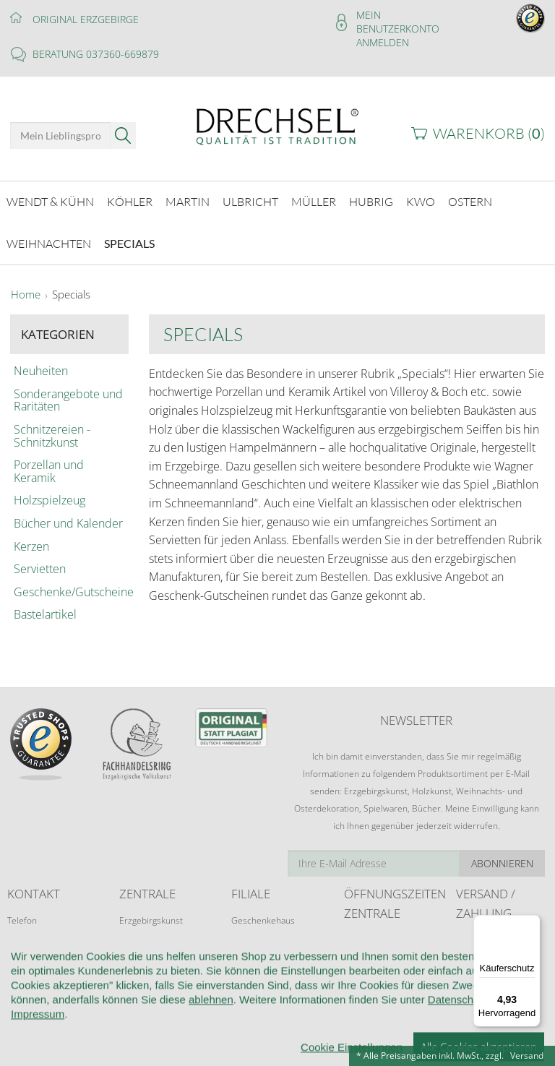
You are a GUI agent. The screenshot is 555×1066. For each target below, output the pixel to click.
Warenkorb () (489, 133)
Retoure (472, 964)
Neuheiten (41, 370)
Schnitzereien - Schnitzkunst (52, 434)
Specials (71, 293)
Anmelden (382, 42)
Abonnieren (502, 862)
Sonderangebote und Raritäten (68, 398)
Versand (526, 1055)
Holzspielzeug (49, 499)
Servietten (40, 567)
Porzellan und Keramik (49, 469)
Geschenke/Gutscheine (69, 590)
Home (25, 293)
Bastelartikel (45, 614)
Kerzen (31, 545)
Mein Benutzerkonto (397, 21)
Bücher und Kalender (68, 522)
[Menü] (532, 923)
